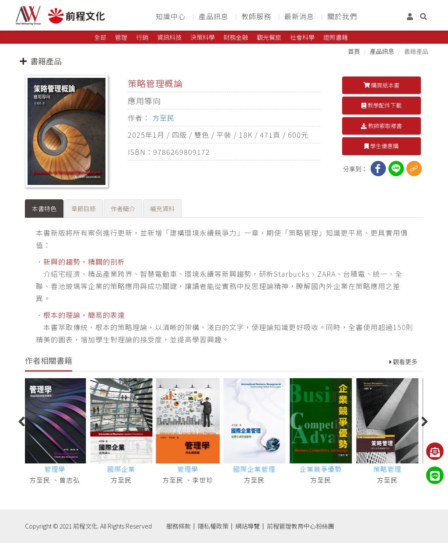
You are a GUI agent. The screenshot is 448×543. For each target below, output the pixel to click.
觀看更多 (403, 403)
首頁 (354, 51)
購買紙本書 (382, 85)
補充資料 (162, 208)
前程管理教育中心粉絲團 (300, 526)
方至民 (163, 117)
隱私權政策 (213, 526)
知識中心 (171, 16)
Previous (20, 462)
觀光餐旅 (269, 37)
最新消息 (299, 16)
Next (423, 462)
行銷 (142, 37)
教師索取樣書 (381, 126)
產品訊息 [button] (213, 16)
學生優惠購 (381, 146)
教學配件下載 (381, 105)
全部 (100, 37)
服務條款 (178, 526)
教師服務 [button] (256, 16)
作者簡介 (123, 208)
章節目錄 (83, 208)
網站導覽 (247, 526)
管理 (121, 37)
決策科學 (202, 37)
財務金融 (236, 37)
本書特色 (44, 208)
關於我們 (342, 16)
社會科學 (302, 37)
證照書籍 (335, 37)
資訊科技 (169, 37)
